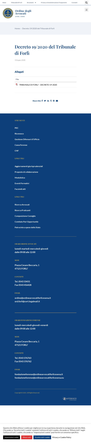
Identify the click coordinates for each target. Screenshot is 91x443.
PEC (16, 128)
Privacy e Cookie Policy (61, 437)
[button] (86, 2)
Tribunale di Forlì (16, 2)
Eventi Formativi (22, 183)
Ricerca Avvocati (22, 204)
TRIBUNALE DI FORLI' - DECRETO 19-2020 (38, 85)
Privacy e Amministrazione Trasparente (54, 2)
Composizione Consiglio (25, 216)
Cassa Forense (21, 145)
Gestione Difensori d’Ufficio (27, 139)
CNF (17, 150)
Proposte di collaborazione (26, 172)
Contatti (74, 2)
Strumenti (31, 2)
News (4, 2)
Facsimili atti (20, 189)
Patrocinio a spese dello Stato (27, 227)
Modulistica (20, 177)
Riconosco (19, 133)
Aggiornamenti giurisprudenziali (29, 166)
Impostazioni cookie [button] (12, 437)
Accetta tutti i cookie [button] (42, 437)
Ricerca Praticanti (22, 210)
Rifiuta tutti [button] (27, 437)
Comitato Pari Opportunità (26, 221)
